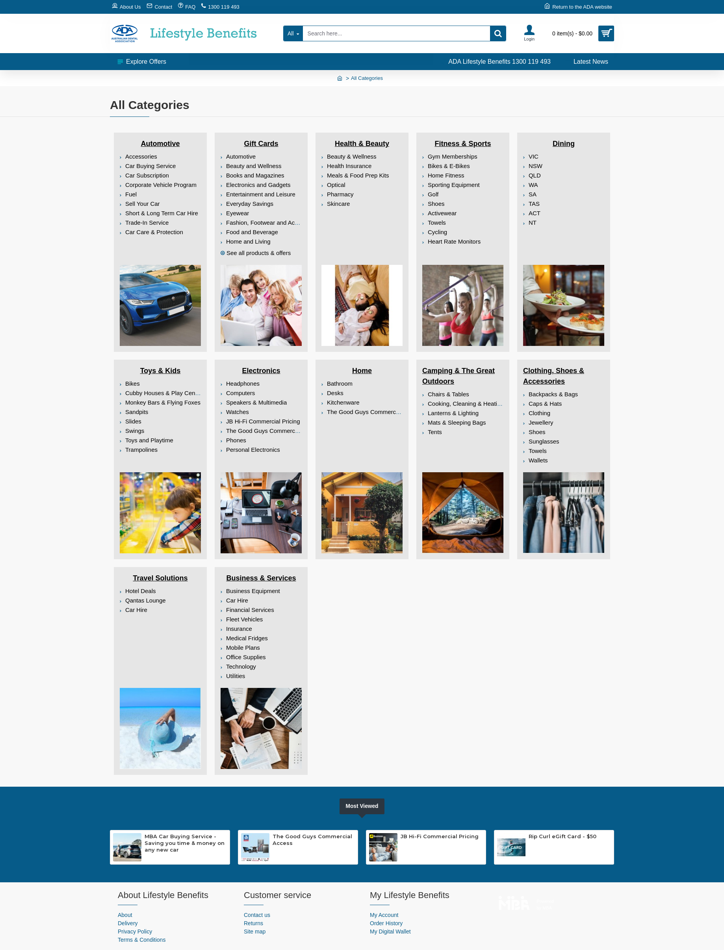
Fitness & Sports (462, 144)
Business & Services (261, 578)
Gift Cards (261, 144)
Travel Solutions (160, 578)
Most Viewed (362, 806)
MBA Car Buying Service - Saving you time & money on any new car (185, 843)
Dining (564, 144)
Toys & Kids (160, 371)
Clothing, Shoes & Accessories (553, 376)
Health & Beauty (362, 144)
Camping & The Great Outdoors (458, 376)
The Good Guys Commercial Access (312, 839)
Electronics (261, 371)
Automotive (160, 144)
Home (362, 371)
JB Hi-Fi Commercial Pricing (440, 836)
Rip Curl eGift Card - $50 (562, 836)
